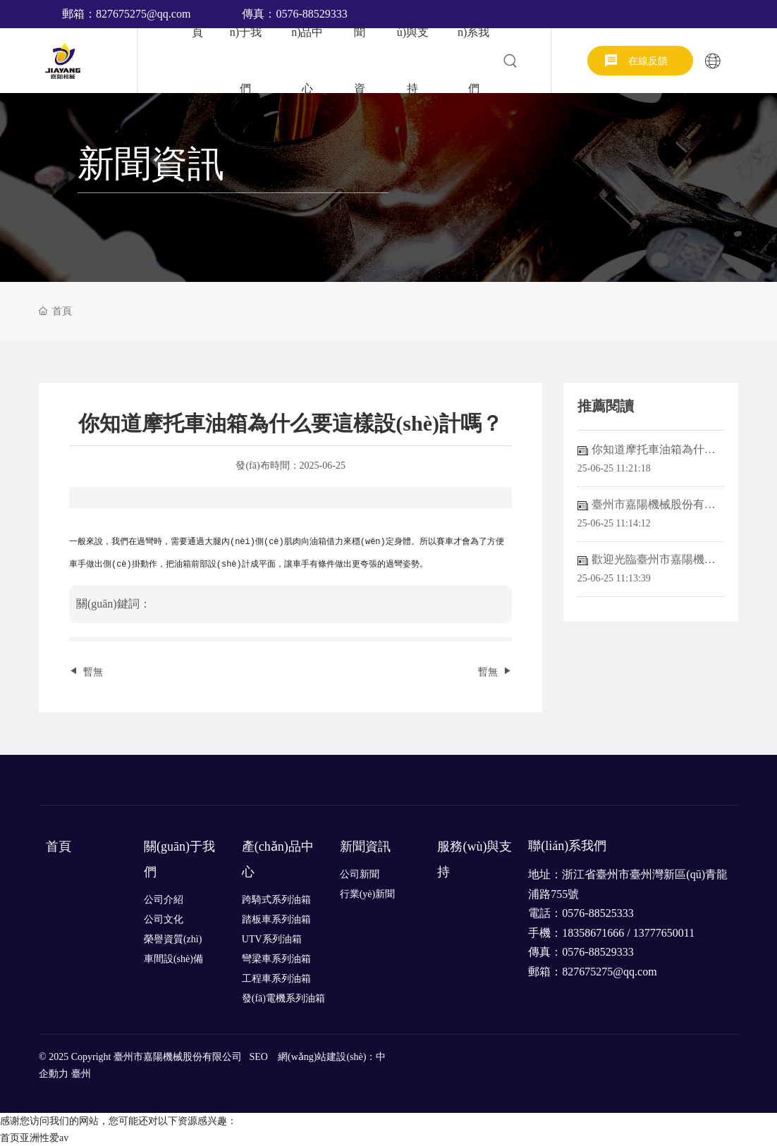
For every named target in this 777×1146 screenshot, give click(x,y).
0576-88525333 (597, 913)
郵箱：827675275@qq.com (126, 14)
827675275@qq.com (609, 972)
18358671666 (593, 933)
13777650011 (665, 933)
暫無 (93, 672)
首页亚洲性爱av (34, 1138)
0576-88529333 (597, 952)
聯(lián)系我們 (567, 846)
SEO (259, 1057)
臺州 (81, 1073)
